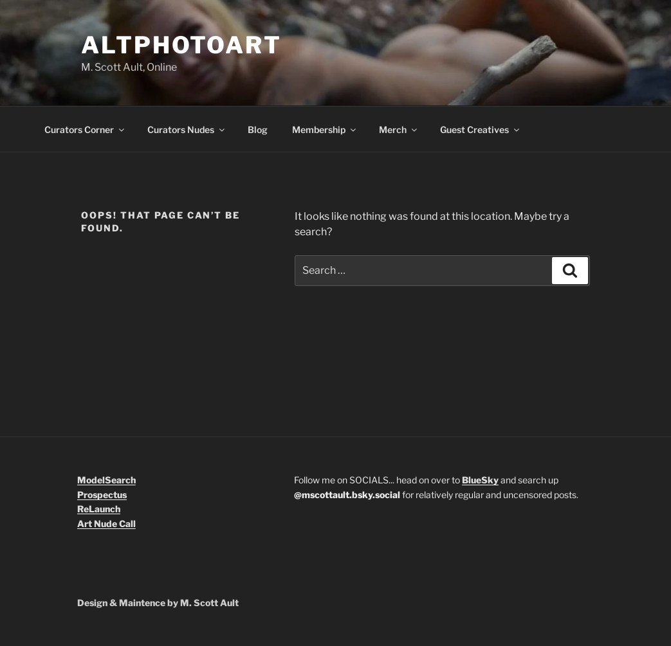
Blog (258, 129)
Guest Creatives (480, 129)
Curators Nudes (186, 129)
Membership (325, 129)
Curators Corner (85, 129)
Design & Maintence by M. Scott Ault (158, 602)
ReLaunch (98, 508)
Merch (399, 129)
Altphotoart (181, 45)
